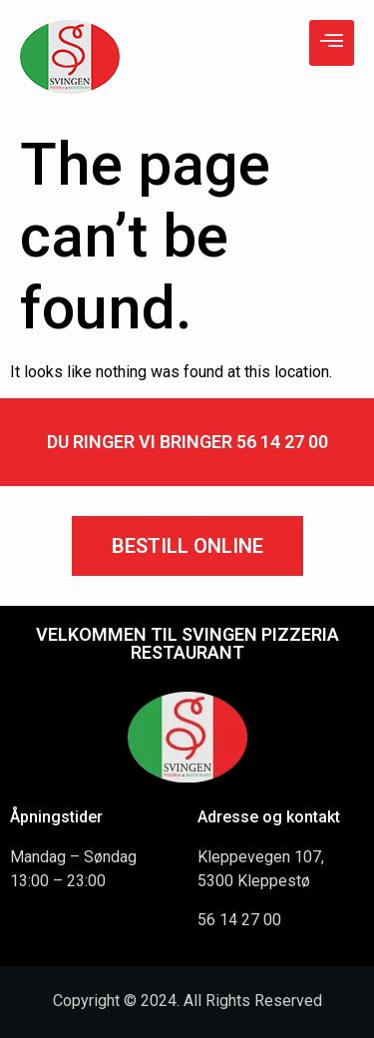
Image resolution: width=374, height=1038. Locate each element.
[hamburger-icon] (331, 43)
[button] (187, 546)
